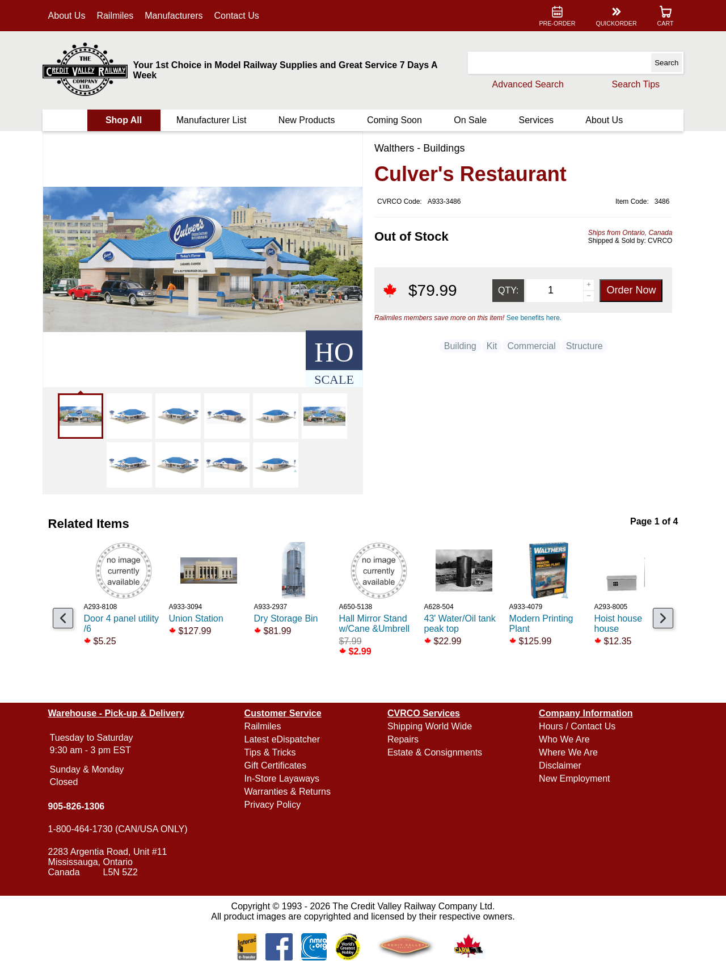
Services (534, 120)
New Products (307, 120)
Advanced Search (525, 84)
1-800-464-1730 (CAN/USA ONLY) (120, 829)
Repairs (403, 739)
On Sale (469, 120)
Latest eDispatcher (283, 739)
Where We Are (567, 752)
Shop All (125, 120)
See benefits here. (534, 318)
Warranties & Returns (289, 791)
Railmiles (117, 15)
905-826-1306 (78, 806)
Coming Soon (394, 120)
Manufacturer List (213, 120)
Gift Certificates (276, 765)
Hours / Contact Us (576, 726)
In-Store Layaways (283, 778)
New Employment (573, 778)
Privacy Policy (274, 804)
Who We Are (563, 739)
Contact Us (239, 15)
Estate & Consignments (434, 752)
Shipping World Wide (429, 726)
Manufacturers (176, 15)
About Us (69, 15)
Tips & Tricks (271, 752)
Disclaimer (559, 765)
